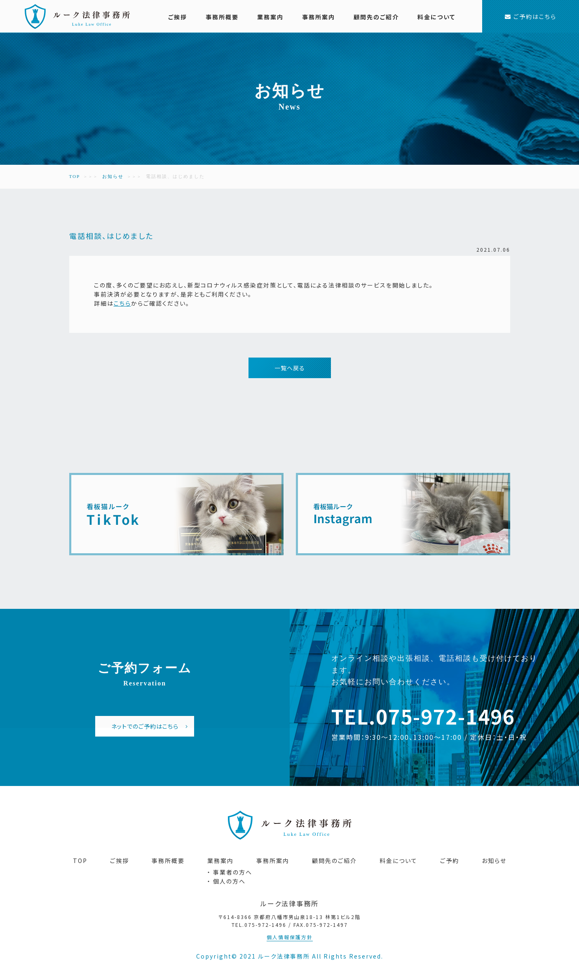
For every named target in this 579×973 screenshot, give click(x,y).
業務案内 (270, 17)
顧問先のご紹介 (376, 17)
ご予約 (449, 860)
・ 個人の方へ (226, 881)
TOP (74, 176)
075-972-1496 (445, 716)
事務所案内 (318, 17)
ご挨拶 (177, 17)
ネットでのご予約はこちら (149, 726)
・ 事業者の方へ (229, 872)
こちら (122, 303)
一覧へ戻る (289, 368)
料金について (436, 17)
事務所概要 (222, 17)
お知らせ (113, 176)
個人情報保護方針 (290, 936)
